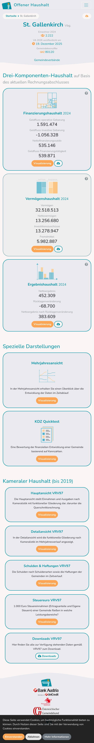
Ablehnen (34, 737)
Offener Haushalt (26, 5)
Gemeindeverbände (47, 60)
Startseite (11, 16)
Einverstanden (13, 737)
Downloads (47, 656)
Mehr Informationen (57, 737)
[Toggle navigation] (86, 5)
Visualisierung (42, 163)
